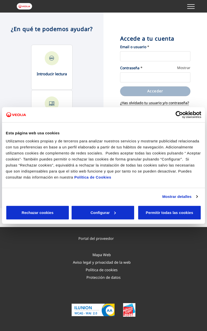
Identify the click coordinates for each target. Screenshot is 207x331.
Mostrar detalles (177, 196)
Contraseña (129, 68)
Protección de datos (103, 277)
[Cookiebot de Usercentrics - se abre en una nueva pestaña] (179, 115)
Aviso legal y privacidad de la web (102, 262)
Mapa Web (101, 254)
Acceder (155, 91)
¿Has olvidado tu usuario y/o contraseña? (154, 102)
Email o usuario (133, 46)
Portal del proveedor (98, 238)
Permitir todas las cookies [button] (169, 212)
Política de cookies (102, 269)
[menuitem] (100, 238)
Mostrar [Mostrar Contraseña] (183, 67)
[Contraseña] (155, 77)
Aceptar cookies (113, 212)
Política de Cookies (92, 177)
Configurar (70, 212)
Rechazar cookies (26, 212)
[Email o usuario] (155, 56)
